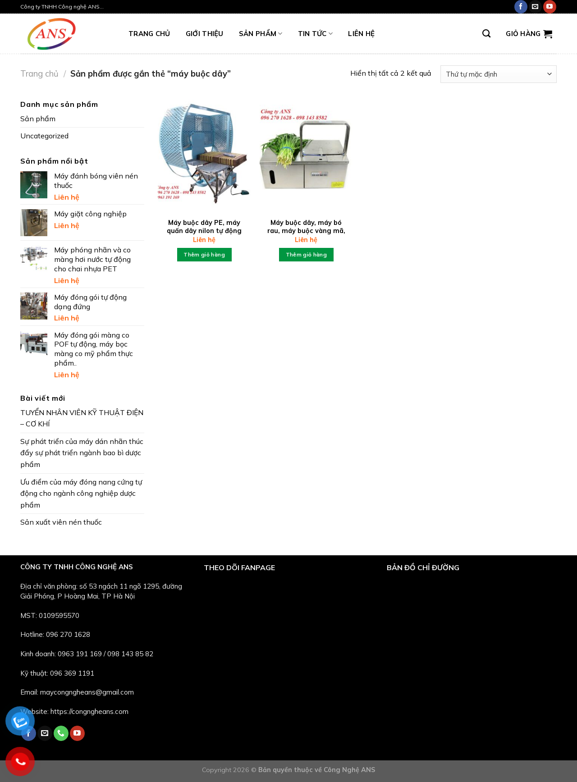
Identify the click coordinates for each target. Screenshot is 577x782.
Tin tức (315, 33)
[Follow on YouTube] (549, 7)
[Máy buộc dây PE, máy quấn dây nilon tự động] (204, 154)
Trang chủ (39, 74)
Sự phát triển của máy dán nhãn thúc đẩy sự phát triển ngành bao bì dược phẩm (81, 453)
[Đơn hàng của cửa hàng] (498, 74)
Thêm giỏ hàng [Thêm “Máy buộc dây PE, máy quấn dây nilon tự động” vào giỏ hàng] (204, 254)
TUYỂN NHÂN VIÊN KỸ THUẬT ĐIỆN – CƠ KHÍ (81, 418)
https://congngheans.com (89, 711)
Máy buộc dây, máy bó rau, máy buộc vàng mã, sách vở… (306, 231)
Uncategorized (44, 135)
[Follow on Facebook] (520, 7)
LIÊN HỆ (361, 33)
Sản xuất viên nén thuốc (61, 521)
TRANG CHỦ (149, 33)
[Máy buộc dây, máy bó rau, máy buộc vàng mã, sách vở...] (306, 154)
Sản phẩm (261, 33)
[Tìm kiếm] (486, 33)
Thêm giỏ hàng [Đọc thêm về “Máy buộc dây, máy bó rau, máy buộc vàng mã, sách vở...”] (306, 254)
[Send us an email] (535, 7)
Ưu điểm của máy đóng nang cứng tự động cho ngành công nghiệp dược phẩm (81, 493)
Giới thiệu (205, 33)
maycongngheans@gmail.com (87, 692)
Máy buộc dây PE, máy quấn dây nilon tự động (204, 227)
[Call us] (61, 733)
